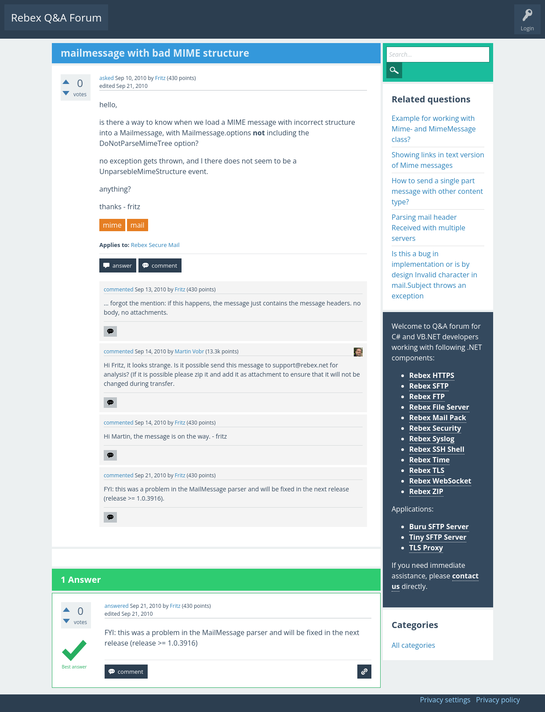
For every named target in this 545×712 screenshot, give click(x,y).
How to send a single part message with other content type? (437, 191)
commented (119, 289)
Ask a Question (264, 24)
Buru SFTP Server (439, 526)
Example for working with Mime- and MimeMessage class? (434, 128)
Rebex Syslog (431, 438)
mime (112, 225)
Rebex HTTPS (431, 375)
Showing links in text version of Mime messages (438, 160)
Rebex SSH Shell (437, 449)
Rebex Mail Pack (437, 417)
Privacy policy (498, 700)
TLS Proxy (426, 547)
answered (117, 606)
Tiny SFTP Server (437, 537)
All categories (413, 645)
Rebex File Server (439, 407)
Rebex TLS (426, 470)
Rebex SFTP (429, 386)
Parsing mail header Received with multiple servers (428, 227)
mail (138, 225)
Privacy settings (445, 700)
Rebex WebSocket (440, 481)
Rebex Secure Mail (155, 245)
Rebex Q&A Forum (56, 17)
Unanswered (165, 24)
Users (227, 24)
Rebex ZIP (426, 491)
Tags (200, 24)
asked (106, 78)
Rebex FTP (427, 396)
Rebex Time (429, 460)
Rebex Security (435, 428)
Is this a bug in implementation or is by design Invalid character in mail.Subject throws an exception (434, 275)
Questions (127, 24)
